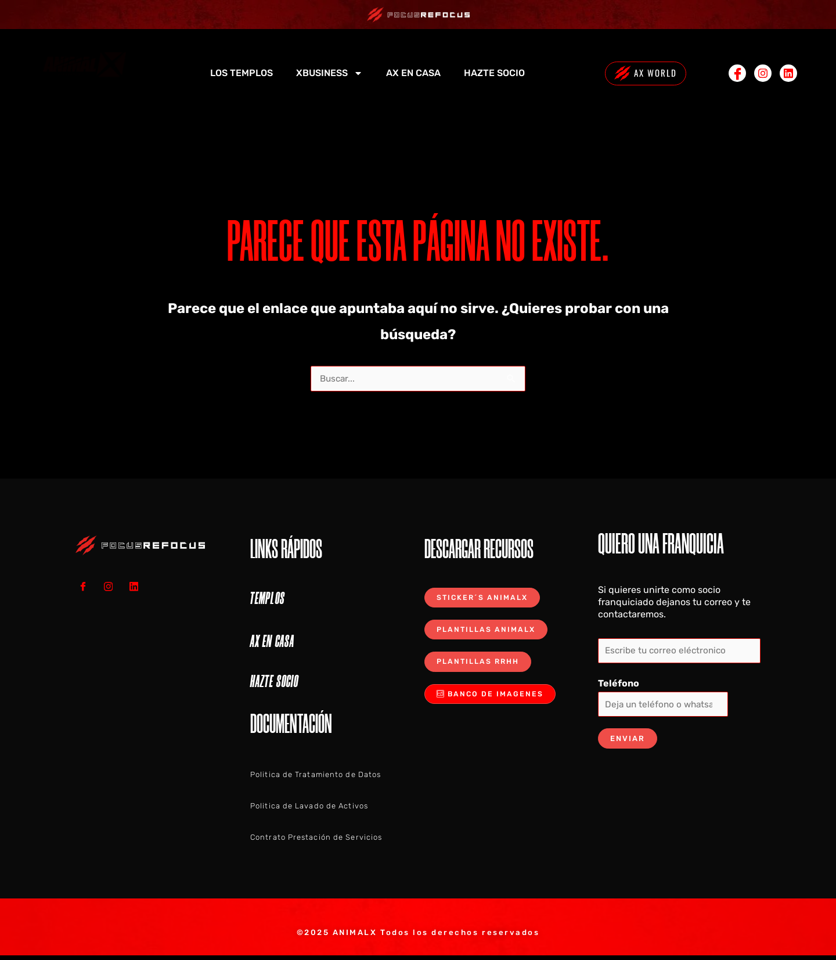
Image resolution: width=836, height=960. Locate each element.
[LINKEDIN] (138, 586)
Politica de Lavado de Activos (309, 806)
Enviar (627, 741)
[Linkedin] (788, 73)
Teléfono (618, 685)
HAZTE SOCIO (494, 72)
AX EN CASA (413, 72)
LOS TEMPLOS (241, 72)
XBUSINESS (329, 73)
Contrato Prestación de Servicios (316, 837)
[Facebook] (737, 73)
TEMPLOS (267, 598)
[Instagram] (763, 73)
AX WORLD (645, 73)
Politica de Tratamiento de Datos (315, 775)
